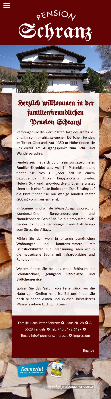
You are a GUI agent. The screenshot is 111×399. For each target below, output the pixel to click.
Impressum (81, 335)
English (88, 350)
